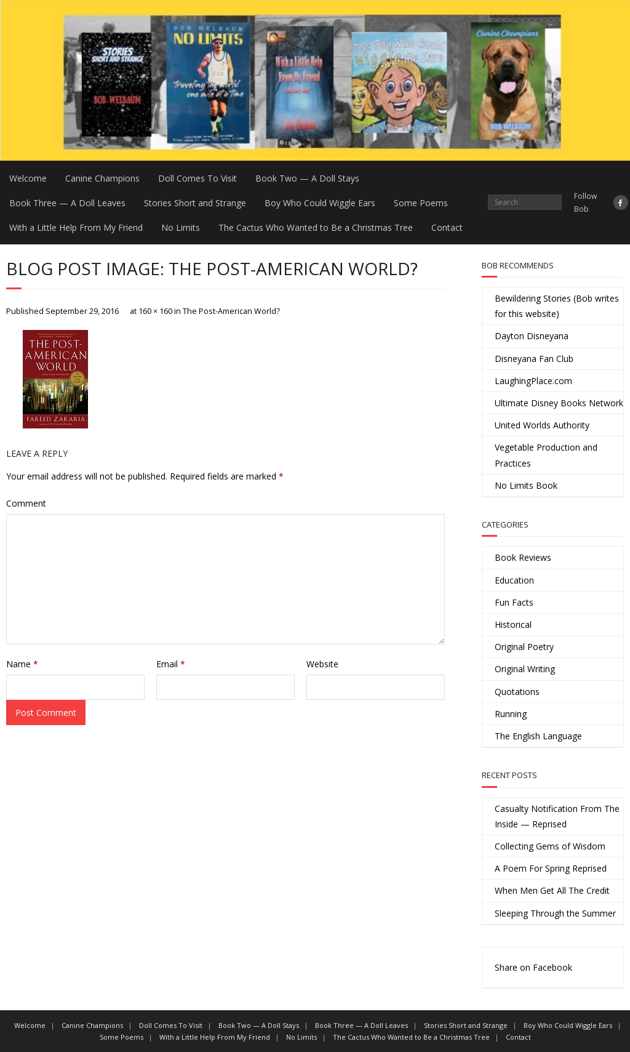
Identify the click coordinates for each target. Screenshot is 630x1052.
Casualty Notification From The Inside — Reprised (557, 816)
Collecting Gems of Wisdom (550, 846)
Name (22, 664)
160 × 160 (155, 311)
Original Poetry (524, 646)
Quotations (517, 691)
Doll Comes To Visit (197, 178)
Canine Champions (102, 178)
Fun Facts (514, 602)
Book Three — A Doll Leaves (67, 203)
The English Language (538, 736)
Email (170, 664)
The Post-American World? (231, 311)
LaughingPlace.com (533, 381)
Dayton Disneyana (531, 336)
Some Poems (421, 203)
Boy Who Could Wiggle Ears (320, 203)
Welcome (28, 178)
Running (511, 714)
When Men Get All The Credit (552, 890)
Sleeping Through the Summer (555, 913)
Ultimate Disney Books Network (559, 403)
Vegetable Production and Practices (546, 454)
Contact (447, 227)
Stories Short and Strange (195, 203)
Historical (513, 624)
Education (514, 580)
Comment (26, 503)
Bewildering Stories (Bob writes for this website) (557, 305)
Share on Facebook (533, 967)
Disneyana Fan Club (534, 358)
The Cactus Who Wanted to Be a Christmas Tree (315, 227)
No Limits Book (526, 485)
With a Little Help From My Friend (76, 227)
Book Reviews (523, 557)
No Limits (180, 227)
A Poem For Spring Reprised (551, 868)
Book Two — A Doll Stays (307, 178)
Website (322, 664)
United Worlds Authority (542, 425)
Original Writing (525, 669)
